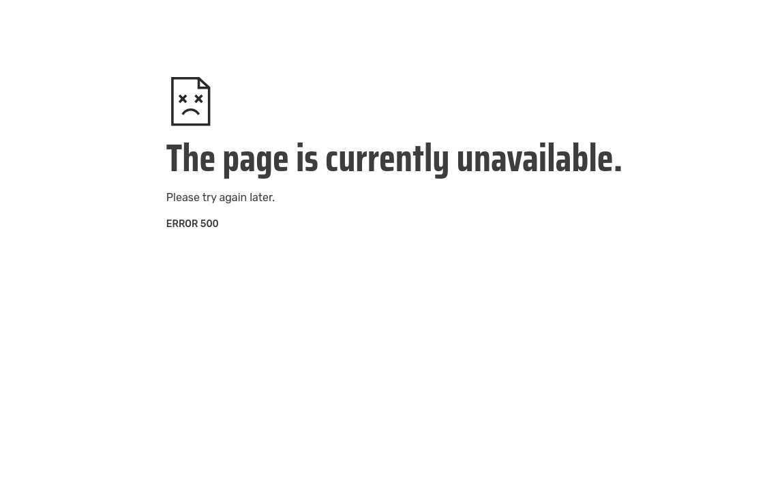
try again (224, 197)
